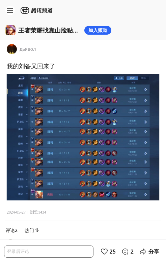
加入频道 (97, 30)
